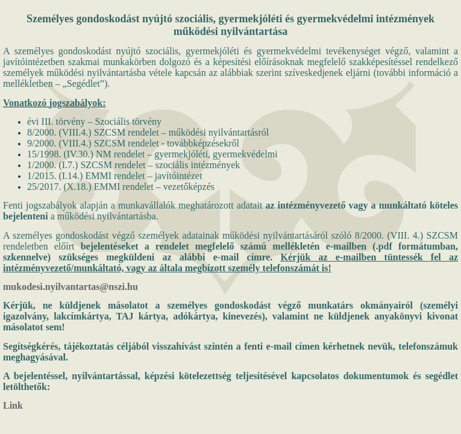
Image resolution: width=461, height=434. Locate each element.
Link (13, 405)
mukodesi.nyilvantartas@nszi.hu (70, 286)
